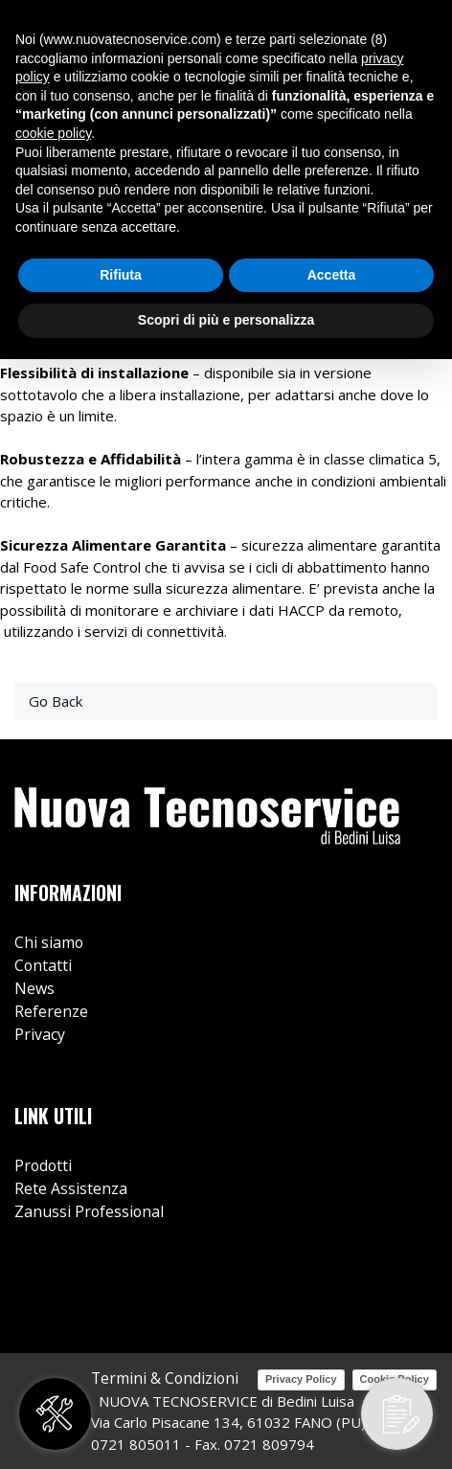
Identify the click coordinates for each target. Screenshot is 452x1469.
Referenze (51, 1011)
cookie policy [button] (53, 133)
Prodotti (43, 1165)
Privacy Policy (301, 1379)
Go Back (55, 701)
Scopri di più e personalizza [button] (226, 320)
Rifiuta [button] (121, 274)
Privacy (39, 1034)
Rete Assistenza (70, 1188)
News (34, 988)
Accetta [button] (331, 274)
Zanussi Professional (89, 1211)
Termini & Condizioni (164, 1378)
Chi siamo (48, 942)
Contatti (43, 965)
